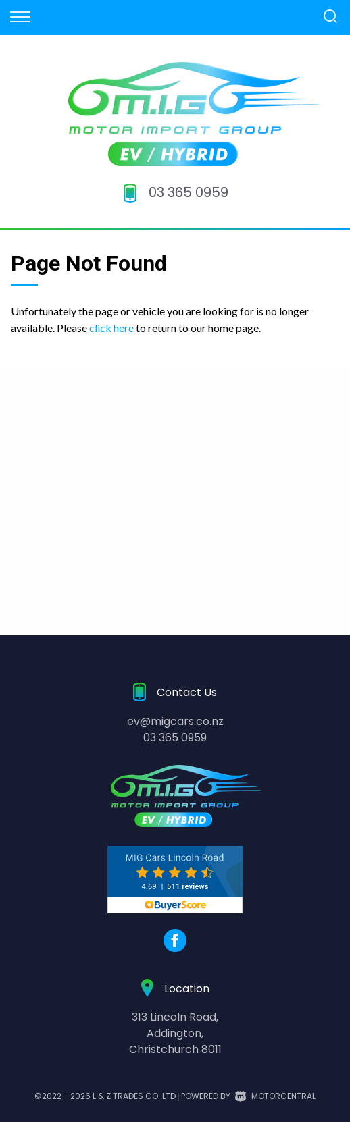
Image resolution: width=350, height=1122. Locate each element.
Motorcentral (275, 1096)
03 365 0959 (188, 192)
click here (111, 327)
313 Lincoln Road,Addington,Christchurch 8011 (175, 1033)
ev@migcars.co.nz (175, 721)
